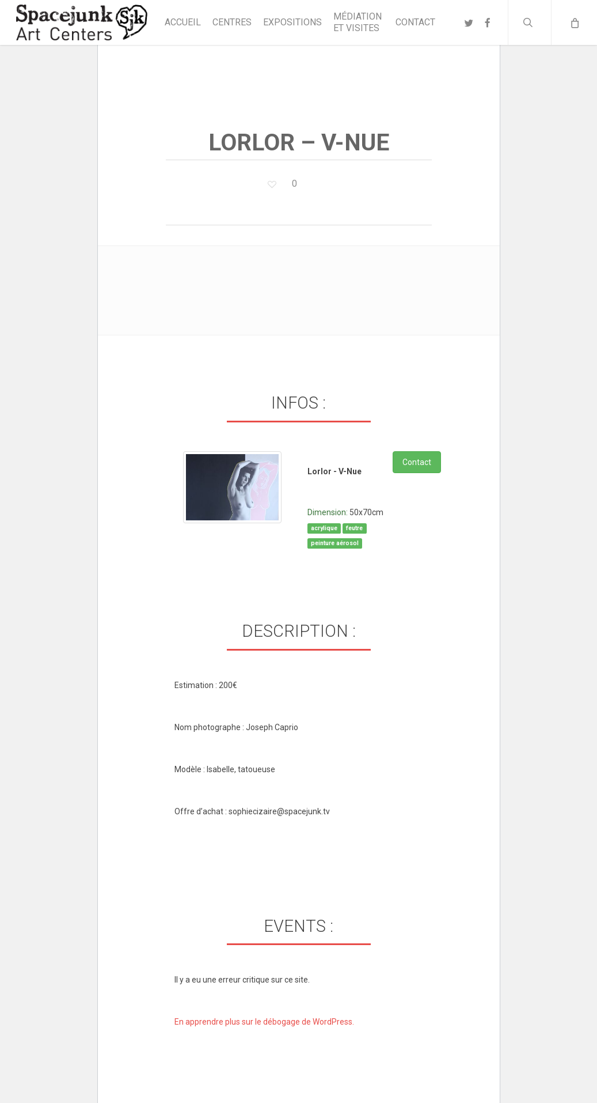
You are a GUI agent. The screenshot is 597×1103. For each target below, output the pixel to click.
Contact (416, 462)
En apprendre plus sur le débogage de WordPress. (264, 1021)
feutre (354, 528)
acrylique (324, 528)
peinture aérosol (335, 543)
